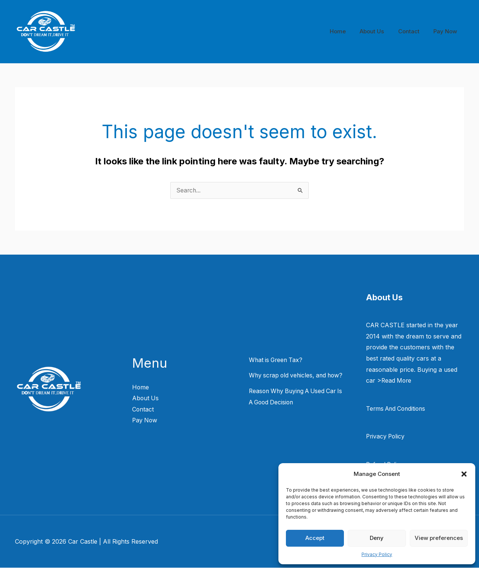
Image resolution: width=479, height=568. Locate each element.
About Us (379, 31)
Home (347, 31)
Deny (377, 537)
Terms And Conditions (397, 409)
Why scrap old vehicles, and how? (298, 375)
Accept (314, 537)
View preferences (439, 537)
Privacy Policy (376, 554)
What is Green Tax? (277, 360)
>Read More (395, 381)
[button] (464, 474)
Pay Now (446, 31)
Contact (413, 31)
